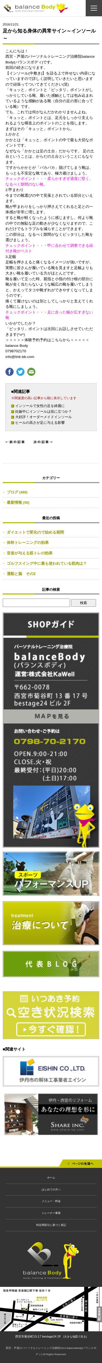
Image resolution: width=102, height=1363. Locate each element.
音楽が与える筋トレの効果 (29, 553)
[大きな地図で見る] (75, 1336)
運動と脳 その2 (21, 573)
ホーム (51, 1177)
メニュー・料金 (51, 1201)
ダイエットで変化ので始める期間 (35, 532)
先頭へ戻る (80, 1164)
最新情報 (14, 502)
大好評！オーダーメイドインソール (43, 417)
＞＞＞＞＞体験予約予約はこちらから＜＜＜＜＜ (47, 340)
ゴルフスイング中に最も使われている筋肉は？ (47, 563)
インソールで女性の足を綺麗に (40, 406)
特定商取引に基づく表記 (51, 1224)
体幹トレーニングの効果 (28, 542)
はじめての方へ (51, 1189)
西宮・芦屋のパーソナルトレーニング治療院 (33, 1347)
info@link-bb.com (19, 357)
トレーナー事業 (51, 1213)
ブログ (12, 492)
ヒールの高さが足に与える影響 (40, 423)
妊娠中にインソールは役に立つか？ (43, 411)
